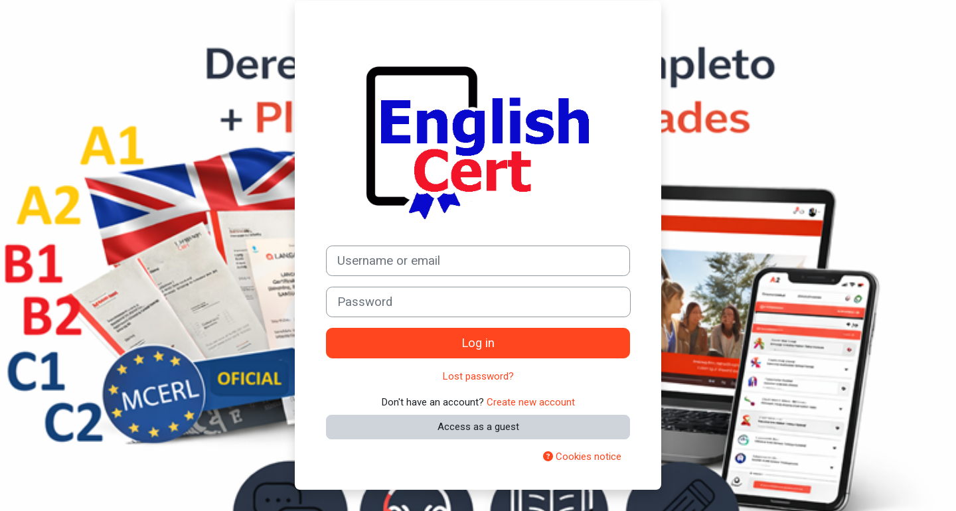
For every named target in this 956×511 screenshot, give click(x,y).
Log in (478, 343)
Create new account (531, 402)
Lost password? (478, 376)
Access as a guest (478, 427)
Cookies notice (582, 457)
